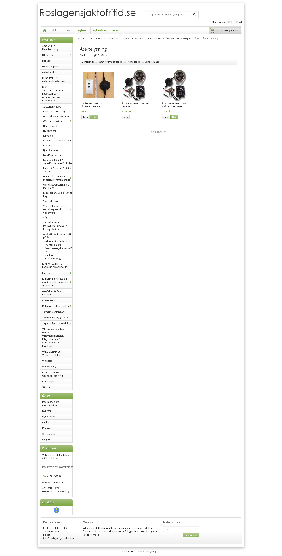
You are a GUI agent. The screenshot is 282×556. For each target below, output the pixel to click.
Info (85, 117)
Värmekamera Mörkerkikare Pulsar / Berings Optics (55, 226)
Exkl (239, 22)
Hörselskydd (50, 126)
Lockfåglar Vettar (52, 155)
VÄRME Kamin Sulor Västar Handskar (57, 353)
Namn (101, 61)
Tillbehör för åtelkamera (58, 241)
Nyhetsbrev (99, 30)
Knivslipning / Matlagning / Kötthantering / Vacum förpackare (57, 282)
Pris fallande (133, 61)
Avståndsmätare (52, 106)
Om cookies (48, 434)
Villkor (55, 30)
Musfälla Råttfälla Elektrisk (52, 293)
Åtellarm (49, 255)
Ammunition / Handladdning (57, 47)
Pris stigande (115, 61)
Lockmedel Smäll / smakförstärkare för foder (57, 161)
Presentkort (48, 300)
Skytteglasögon (51, 201)
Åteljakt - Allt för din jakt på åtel (57, 235)
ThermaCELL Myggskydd (57, 317)
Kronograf (48, 145)
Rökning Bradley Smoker (57, 306)
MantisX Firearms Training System (57, 169)
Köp (94, 117)
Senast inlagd (152, 61)
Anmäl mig (191, 535)
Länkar (46, 422)
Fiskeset (46, 60)
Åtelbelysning (53, 258)
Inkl (231, 22)
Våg (45, 217)
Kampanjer (48, 381)
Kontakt (116, 30)
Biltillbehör (57, 55)
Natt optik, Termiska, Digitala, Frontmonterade (57, 178)
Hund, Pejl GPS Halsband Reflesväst (53, 79)
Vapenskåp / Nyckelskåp (57, 323)
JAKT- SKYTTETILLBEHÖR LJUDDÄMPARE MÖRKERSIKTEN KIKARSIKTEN (57, 93)
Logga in (46, 439)
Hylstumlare (49, 130)
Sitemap (46, 387)
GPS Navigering (50, 66)
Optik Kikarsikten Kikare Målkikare (57, 186)
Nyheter (83, 30)
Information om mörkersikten (50, 403)
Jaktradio (57, 135)
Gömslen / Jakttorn (57, 121)
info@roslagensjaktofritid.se (57, 466)
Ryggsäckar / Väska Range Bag (57, 194)
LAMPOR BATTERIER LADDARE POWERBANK (57, 265)
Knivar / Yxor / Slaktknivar (57, 140)
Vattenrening (57, 366)
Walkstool (47, 360)
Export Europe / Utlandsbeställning (52, 374)
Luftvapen (57, 272)
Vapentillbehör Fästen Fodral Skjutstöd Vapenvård (57, 209)
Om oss (69, 30)
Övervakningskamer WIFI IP (58, 250)
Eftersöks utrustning (54, 111)
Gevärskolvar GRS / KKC (56, 116)
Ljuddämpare (50, 150)
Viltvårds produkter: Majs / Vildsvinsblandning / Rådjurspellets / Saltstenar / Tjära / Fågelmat (57, 337)
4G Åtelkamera (53, 244)
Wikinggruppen (151, 551)
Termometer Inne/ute (54, 311)
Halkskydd (48, 72)
